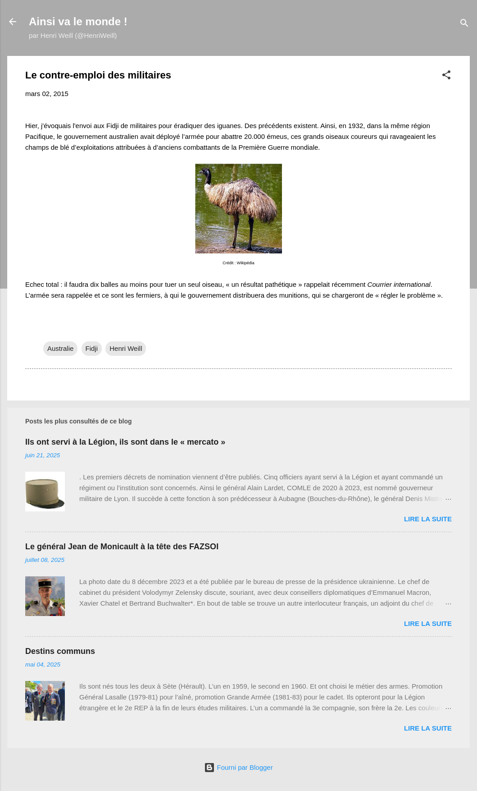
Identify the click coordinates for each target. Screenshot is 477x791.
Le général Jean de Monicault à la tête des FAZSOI (121, 546)
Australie (60, 348)
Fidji (92, 348)
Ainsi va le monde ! (78, 21)
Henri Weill (125, 348)
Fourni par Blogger (238, 767)
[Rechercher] (464, 24)
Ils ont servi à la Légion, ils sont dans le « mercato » (125, 441)
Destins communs (60, 651)
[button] (446, 76)
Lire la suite (428, 519)
